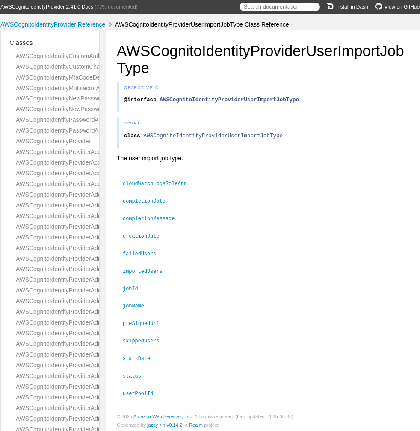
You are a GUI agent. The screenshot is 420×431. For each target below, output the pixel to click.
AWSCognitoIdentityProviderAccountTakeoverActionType (91, 162)
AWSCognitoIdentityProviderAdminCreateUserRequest (88, 258)
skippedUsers (145, 339)
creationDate (145, 236)
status (135, 373)
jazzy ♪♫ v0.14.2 (164, 422)
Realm (196, 422)
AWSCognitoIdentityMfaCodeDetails (63, 77)
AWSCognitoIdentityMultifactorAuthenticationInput (81, 88)
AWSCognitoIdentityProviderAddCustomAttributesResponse (94, 205)
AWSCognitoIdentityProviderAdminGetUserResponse (86, 418)
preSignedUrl (145, 322)
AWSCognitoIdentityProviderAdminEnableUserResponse (90, 365)
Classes (21, 42)
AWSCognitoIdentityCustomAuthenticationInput (78, 56)
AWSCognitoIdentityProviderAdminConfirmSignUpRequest (93, 226)
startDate (140, 356)
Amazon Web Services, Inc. (162, 413)
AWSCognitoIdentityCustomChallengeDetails (75, 66)
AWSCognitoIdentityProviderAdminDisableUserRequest (89, 333)
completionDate (148, 202)
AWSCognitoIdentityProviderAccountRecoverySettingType (92, 151)
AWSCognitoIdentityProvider (53, 141)
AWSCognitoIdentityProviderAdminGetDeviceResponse (89, 397)
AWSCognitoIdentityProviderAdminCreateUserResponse (90, 269)
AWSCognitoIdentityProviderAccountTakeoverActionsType (92, 173)
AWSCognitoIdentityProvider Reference (52, 24)
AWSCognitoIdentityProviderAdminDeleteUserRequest (87, 301)
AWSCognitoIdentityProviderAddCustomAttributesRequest (92, 194)
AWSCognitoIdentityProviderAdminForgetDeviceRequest (90, 375)
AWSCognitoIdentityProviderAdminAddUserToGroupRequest (95, 216)
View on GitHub (397, 7)
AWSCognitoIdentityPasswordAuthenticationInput (80, 130)
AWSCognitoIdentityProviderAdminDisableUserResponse (91, 343)
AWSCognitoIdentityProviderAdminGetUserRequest (84, 407)
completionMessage (152, 219)
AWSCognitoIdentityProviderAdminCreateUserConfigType (92, 248)
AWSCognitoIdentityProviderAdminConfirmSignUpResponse (95, 237)
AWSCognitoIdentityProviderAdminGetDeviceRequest (86, 386)
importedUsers (146, 271)
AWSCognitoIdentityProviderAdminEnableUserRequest (88, 354)
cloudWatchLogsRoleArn (158, 185)
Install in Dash (347, 7)
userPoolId (141, 390)
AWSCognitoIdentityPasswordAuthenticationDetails (83, 119)
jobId (134, 288)
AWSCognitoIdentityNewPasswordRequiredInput (80, 109)
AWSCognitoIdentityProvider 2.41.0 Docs (46, 7)
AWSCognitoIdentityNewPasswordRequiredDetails (82, 98)
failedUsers (143, 254)
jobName (137, 304)
